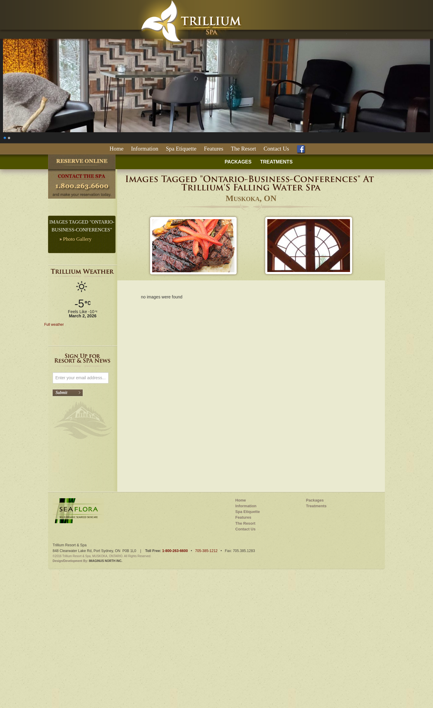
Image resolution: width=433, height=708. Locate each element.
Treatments (316, 625)
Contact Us (276, 148)
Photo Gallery (77, 239)
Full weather (54, 324)
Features (213, 148)
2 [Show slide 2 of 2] (9, 137)
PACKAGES (238, 161)
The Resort (243, 148)
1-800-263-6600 (175, 670)
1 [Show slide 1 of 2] (5, 137)
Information (144, 148)
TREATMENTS (276, 161)
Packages (315, 620)
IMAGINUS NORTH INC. (105, 680)
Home (116, 148)
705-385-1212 (206, 670)
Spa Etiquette (181, 148)
